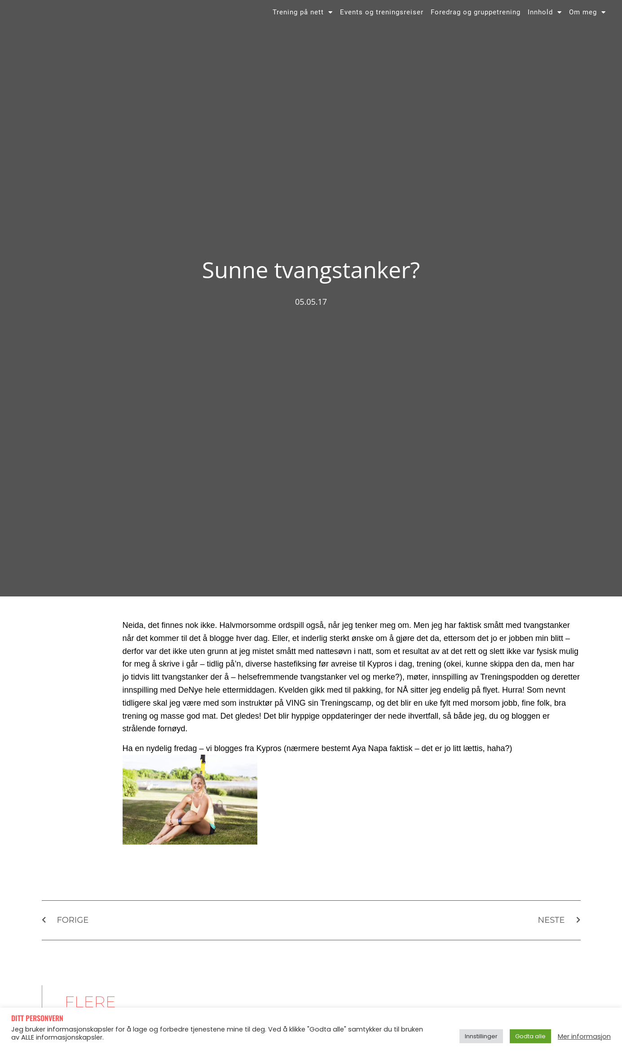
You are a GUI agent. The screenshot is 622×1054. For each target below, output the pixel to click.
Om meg (587, 19)
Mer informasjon (584, 1036)
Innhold (545, 19)
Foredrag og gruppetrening (476, 19)
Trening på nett (303, 19)
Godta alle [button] (530, 1036)
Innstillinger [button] (481, 1036)
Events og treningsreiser (381, 19)
